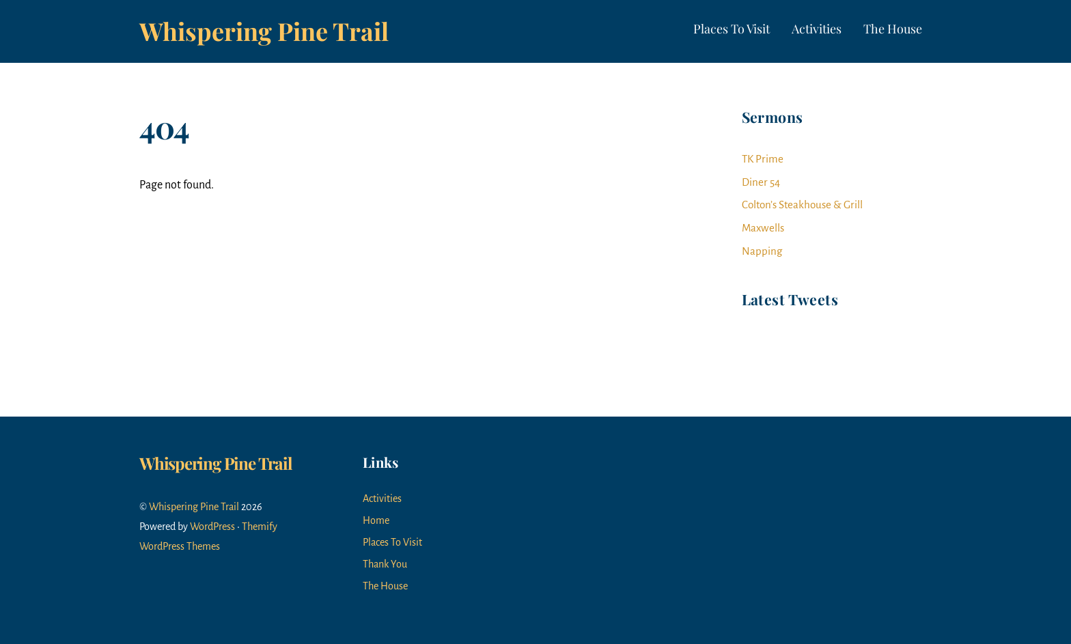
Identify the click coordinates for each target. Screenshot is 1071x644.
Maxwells (763, 228)
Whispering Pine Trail (194, 506)
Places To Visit (731, 28)
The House (892, 28)
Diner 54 (761, 182)
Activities (817, 28)
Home (376, 520)
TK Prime (762, 159)
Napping (762, 251)
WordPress (212, 526)
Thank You (385, 564)
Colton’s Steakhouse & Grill (802, 204)
